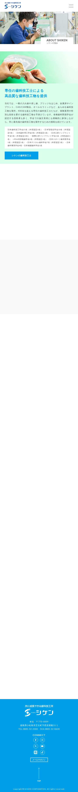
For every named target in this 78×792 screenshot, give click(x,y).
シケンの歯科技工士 (21, 155)
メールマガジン (39, 760)
